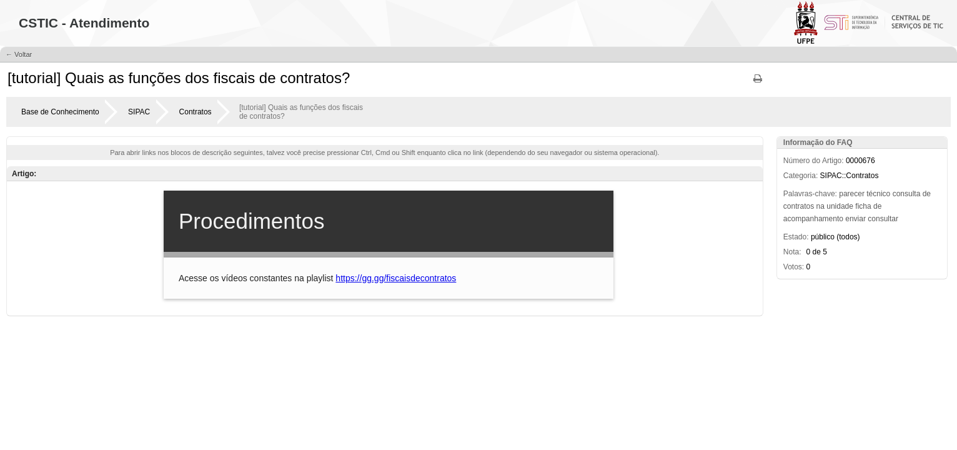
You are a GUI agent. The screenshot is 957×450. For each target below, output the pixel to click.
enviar (855, 218)
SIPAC (139, 112)
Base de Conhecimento (60, 112)
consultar (883, 218)
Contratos (195, 112)
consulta (907, 193)
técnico (878, 193)
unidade (839, 206)
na (820, 206)
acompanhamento (813, 218)
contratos (798, 206)
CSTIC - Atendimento (84, 23)
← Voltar (19, 54)
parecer (852, 193)
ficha (863, 206)
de (927, 193)
